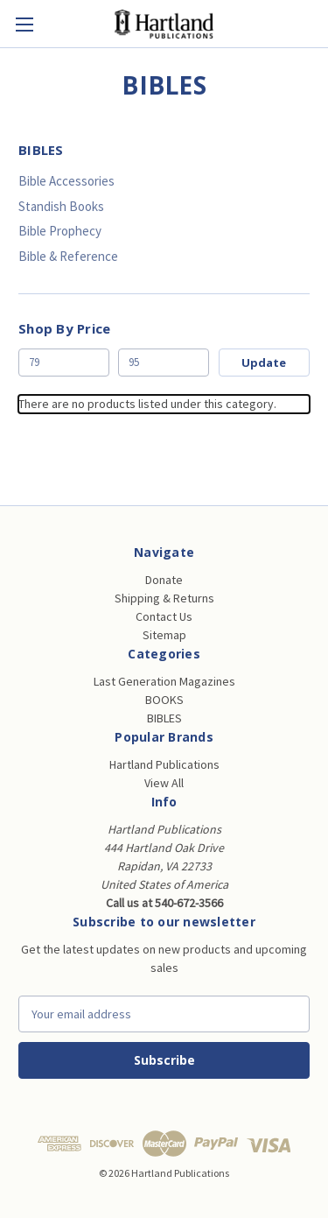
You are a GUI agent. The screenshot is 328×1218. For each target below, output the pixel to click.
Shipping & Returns (164, 598)
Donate (164, 580)
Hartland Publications (164, 764)
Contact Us (164, 616)
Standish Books (61, 206)
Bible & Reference (68, 256)
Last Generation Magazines (164, 681)
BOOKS (164, 700)
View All (164, 783)
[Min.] (63, 363)
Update (263, 362)
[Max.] (163, 363)
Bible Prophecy (59, 230)
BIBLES (164, 718)
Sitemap (164, 635)
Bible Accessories (66, 180)
